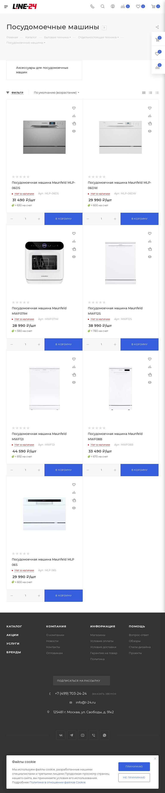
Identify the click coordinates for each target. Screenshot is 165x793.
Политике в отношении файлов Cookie (57, 782)
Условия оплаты (101, 641)
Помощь (137, 626)
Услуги (13, 643)
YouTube (82, 735)
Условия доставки (103, 647)
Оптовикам (54, 653)
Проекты (135, 653)
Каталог (14, 626)
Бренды (13, 652)
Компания (56, 626)
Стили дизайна (140, 647)
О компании (55, 635)
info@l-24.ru (86, 702)
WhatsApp (104, 735)
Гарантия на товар (103, 653)
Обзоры (135, 641)
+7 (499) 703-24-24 (71, 693)
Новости (52, 641)
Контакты (53, 647)
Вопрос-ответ (139, 635)
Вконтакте (60, 735)
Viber (93, 735)
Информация (102, 626)
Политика (97, 659)
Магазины (97, 635)
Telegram (71, 735)
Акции (12, 635)
